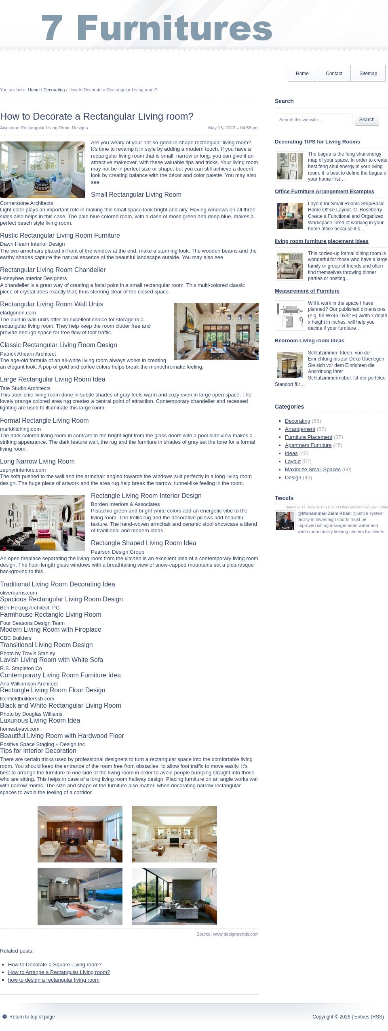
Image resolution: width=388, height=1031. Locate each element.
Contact (334, 73)
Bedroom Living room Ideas (309, 340)
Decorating (54, 89)
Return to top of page (32, 1017)
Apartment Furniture (308, 445)
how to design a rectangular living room (53, 980)
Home (302, 73)
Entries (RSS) (369, 1017)
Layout (293, 461)
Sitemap (368, 73)
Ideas (291, 453)
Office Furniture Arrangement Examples (324, 191)
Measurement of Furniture (307, 291)
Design (293, 477)
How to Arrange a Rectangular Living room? (59, 972)
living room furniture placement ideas (322, 241)
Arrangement (300, 429)
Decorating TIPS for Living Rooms (317, 142)
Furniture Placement (308, 437)
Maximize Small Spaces (313, 469)
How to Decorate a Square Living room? (54, 964)
